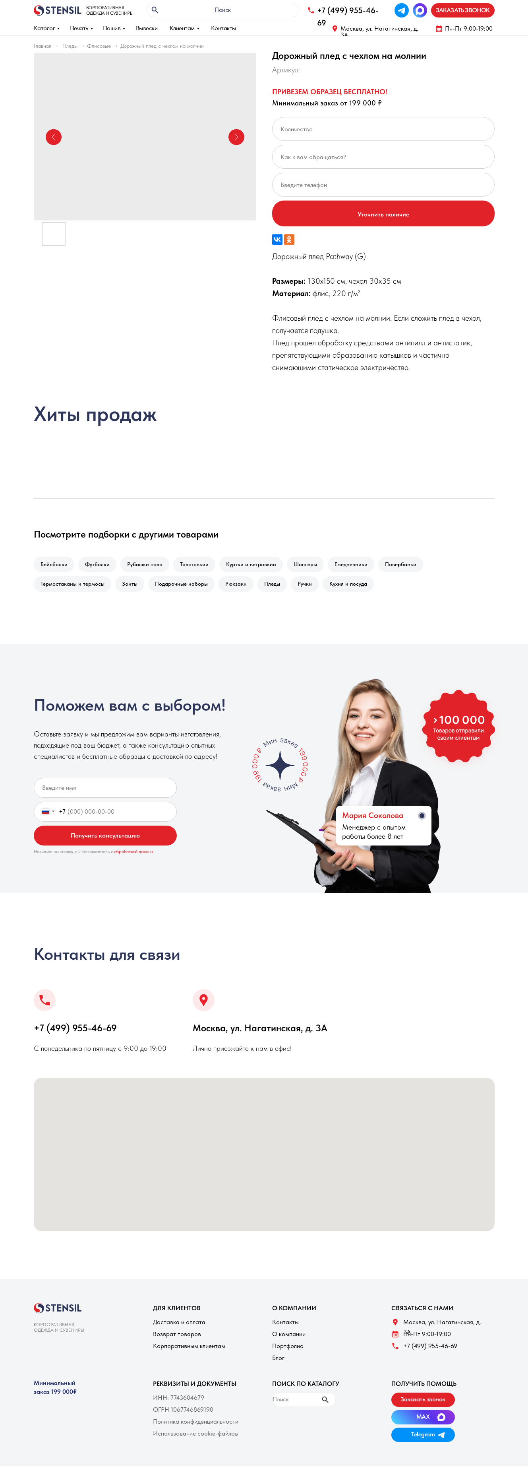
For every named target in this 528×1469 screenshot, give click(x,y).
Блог (278, 1361)
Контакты (223, 28)
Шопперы (314, 565)
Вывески (147, 28)
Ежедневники (361, 565)
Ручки (313, 586)
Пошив (112, 28)
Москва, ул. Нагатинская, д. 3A (379, 32)
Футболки (99, 565)
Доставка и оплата (179, 1325)
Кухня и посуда (358, 586)
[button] (463, 10)
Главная (42, 46)
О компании (289, 1337)
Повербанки (412, 565)
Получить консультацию (105, 838)
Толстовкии (200, 565)
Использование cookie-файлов (195, 1436)
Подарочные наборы (185, 586)
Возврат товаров (177, 1337)
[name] (105, 791)
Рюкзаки (241, 586)
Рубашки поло (148, 565)
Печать (79, 28)
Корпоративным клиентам (189, 1349)
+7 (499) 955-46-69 (75, 1031)
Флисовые (99, 46)
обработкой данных (133, 854)
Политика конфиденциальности (195, 1424)
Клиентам (182, 28)
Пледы (69, 46)
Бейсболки (54, 565)
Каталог (44, 28)
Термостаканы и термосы (73, 586)
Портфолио (288, 1349)
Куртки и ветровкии (258, 565)
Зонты (132, 586)
